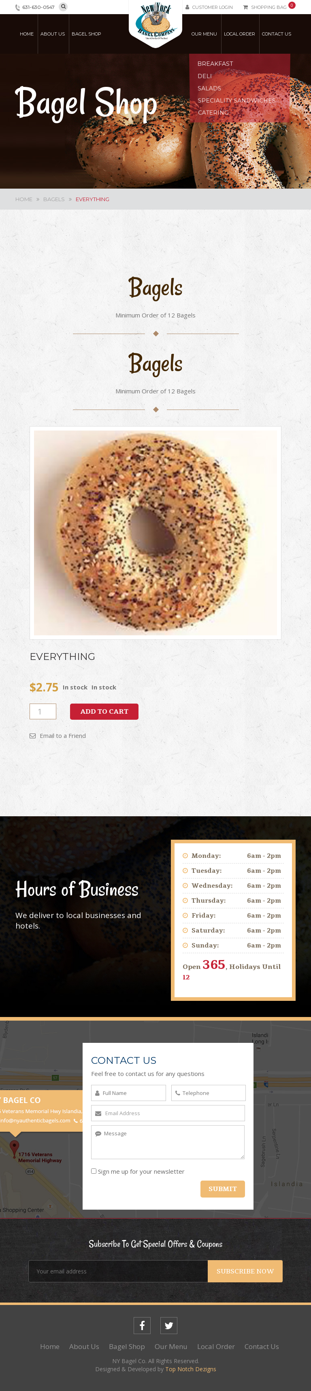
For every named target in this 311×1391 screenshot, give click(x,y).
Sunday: (205, 945)
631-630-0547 (38, 7)
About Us (52, 34)
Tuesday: (207, 871)
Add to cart (104, 711)
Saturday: (208, 931)
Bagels (54, 199)
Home (27, 34)
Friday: (204, 916)
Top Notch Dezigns (190, 1369)
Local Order (239, 34)
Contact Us (276, 34)
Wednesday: (212, 886)
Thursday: (209, 901)
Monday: (206, 856)
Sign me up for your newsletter (138, 1171)
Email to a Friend (58, 735)
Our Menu (204, 34)
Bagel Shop (86, 34)
